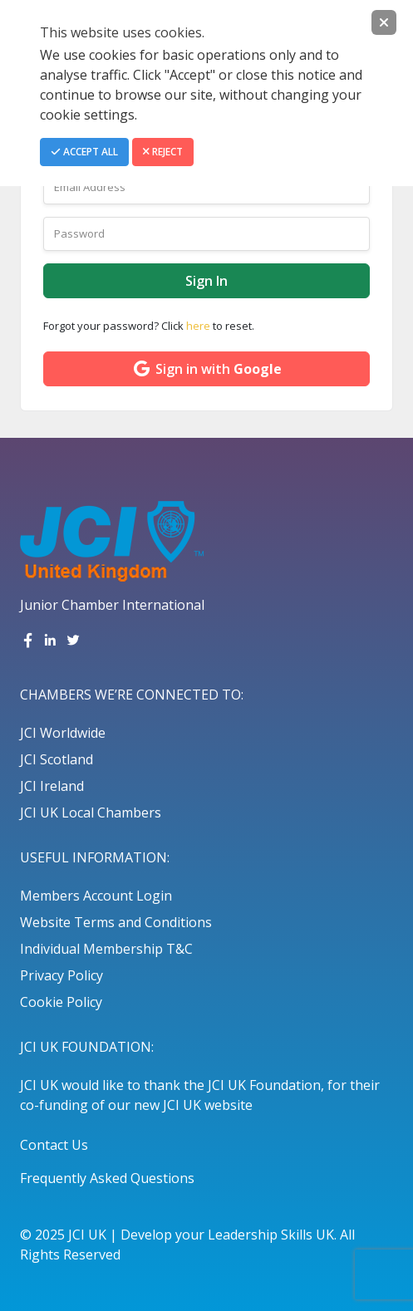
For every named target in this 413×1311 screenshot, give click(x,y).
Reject (163, 152)
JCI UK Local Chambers (90, 812)
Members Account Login (96, 895)
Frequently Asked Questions (107, 1178)
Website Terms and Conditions (116, 922)
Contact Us (54, 1145)
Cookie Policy (61, 1002)
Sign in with (206, 369)
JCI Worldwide (63, 733)
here (198, 325)
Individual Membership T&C (106, 949)
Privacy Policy (61, 975)
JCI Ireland (52, 786)
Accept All (84, 152)
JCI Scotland (56, 759)
